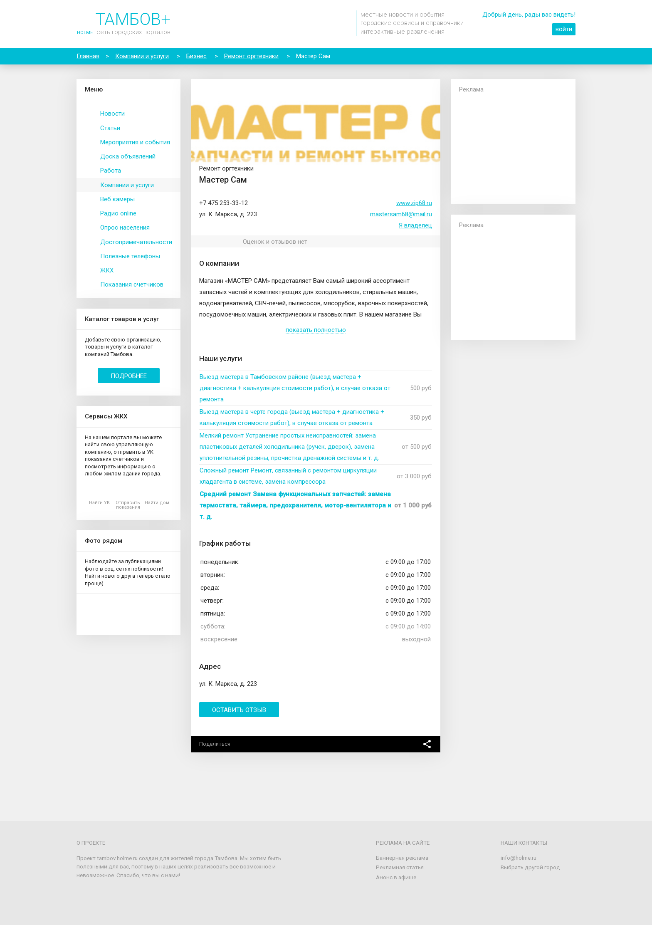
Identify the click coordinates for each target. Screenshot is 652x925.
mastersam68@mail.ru (401, 214)
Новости (112, 113)
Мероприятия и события (135, 142)
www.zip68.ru (414, 203)
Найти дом (157, 502)
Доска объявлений (128, 156)
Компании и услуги (127, 185)
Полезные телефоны (130, 256)
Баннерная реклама (402, 857)
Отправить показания (128, 505)
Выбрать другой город (530, 867)
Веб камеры (117, 199)
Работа (110, 170)
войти (564, 29)
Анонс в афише (396, 877)
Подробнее (129, 376)
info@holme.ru (518, 857)
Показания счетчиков (131, 284)
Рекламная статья (400, 867)
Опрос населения (125, 227)
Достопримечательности (136, 242)
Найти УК (99, 502)
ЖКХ (107, 270)
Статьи (110, 128)
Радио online (118, 213)
